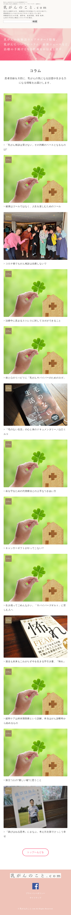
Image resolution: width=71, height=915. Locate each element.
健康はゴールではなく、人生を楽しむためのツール (33, 206)
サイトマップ (35, 898)
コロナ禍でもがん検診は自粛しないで (26, 263)
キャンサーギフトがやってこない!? (25, 548)
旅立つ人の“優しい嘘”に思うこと (23, 780)
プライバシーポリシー (35, 893)
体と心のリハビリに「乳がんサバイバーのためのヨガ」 (36, 378)
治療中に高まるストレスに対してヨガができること (33, 320)
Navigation (64, 7)
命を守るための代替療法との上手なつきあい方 (31, 491)
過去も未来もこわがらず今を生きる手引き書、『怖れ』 (36, 661)
